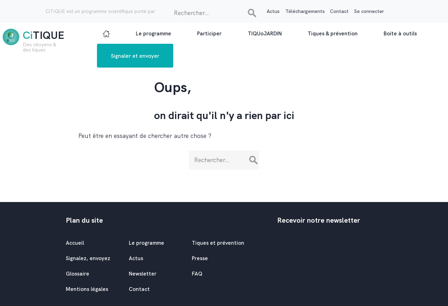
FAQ (197, 273)
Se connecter (369, 11)
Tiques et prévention (218, 242)
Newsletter (142, 273)
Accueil (75, 242)
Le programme (146, 242)
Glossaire (77, 273)
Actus (273, 11)
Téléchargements (305, 11)
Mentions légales (87, 289)
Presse (200, 258)
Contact (339, 11)
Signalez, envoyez (88, 258)
